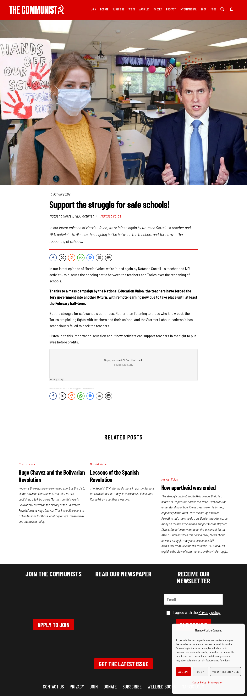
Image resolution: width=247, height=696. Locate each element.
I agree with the (194, 612)
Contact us (53, 686)
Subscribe (118, 9)
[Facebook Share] (53, 257)
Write (132, 9)
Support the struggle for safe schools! (79, 389)
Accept (183, 671)
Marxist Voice (110, 215)
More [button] (213, 9)
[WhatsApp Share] (81, 257)
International (188, 9)
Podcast (171, 9)
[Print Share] (108, 257)
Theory (158, 9)
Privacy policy (215, 682)
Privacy (77, 686)
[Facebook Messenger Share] (90, 257)
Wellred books (161, 686)
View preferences (225, 671)
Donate (104, 9)
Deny (200, 671)
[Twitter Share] (62, 257)
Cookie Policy (199, 682)
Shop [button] (203, 9)
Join (93, 9)
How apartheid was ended (188, 487)
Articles (144, 9)
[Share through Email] (99, 257)
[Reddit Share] (71, 257)
